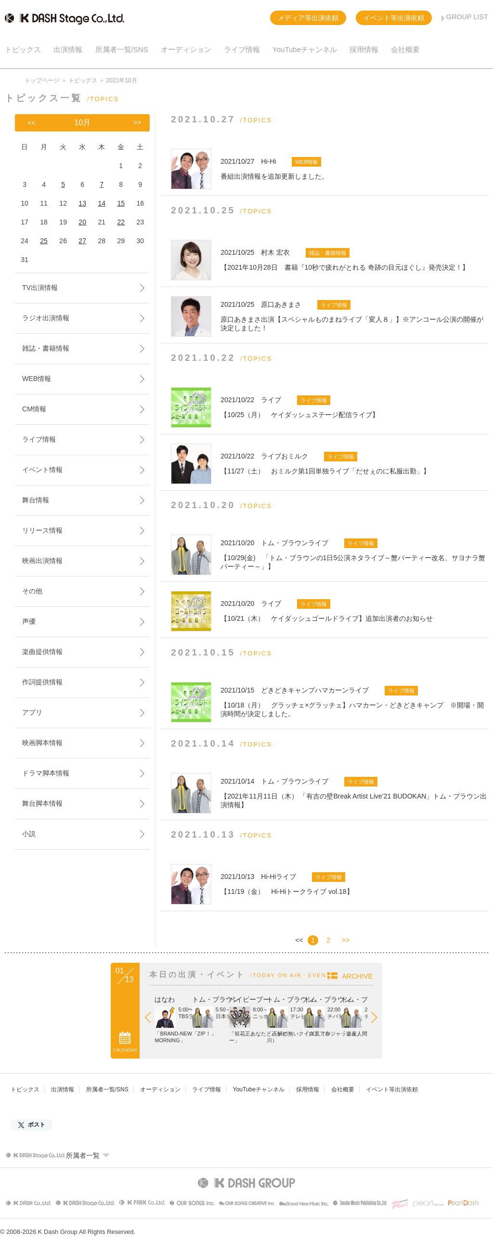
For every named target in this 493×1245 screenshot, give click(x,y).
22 (121, 222)
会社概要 (405, 49)
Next (473, 1019)
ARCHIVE (457, 976)
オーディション (186, 49)
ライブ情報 (242, 49)
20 (82, 222)
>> (346, 940)
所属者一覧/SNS (121, 49)
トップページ (42, 80)
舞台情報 (35, 500)
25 (44, 241)
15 (121, 203)
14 (101, 203)
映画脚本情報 (42, 743)
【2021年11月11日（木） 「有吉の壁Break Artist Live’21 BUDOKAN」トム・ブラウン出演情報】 (354, 793)
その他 (32, 591)
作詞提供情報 (42, 682)
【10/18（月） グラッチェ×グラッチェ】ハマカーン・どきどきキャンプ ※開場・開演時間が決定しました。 (354, 702)
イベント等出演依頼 (393, 18)
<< (31, 123)
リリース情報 (42, 530)
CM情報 (34, 409)
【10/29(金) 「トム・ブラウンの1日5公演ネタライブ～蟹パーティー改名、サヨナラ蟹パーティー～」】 (354, 554)
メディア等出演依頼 (308, 18)
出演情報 (67, 49)
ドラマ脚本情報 (45, 773)
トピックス (23, 49)
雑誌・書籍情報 (45, 348)
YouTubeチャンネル (304, 49)
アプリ (32, 712)
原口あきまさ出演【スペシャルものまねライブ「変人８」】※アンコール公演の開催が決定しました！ (354, 316)
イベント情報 (42, 469)
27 (82, 241)
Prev (57, 1019)
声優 (29, 621)
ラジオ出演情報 (45, 318)
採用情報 (364, 49)
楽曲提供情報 (42, 651)
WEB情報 (36, 378)
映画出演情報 (42, 560)
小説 (29, 834)
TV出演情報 (40, 287)
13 (82, 203)
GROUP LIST (467, 17)
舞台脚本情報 (42, 803)
